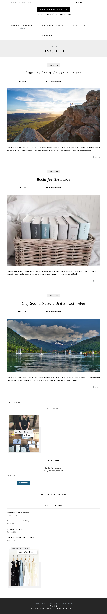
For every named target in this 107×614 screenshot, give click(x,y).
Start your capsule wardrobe (57, 603)
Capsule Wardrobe (22, 26)
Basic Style (79, 25)
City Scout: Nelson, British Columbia (53, 303)
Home (37, 603)
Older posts (15, 403)
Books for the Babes (53, 179)
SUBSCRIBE (23, 483)
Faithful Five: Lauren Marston (18, 513)
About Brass (12, 2)
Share (96, 157)
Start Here (22, 2)
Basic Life (48, 35)
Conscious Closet (52, 25)
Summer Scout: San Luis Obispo (53, 72)
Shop (29, 2)
